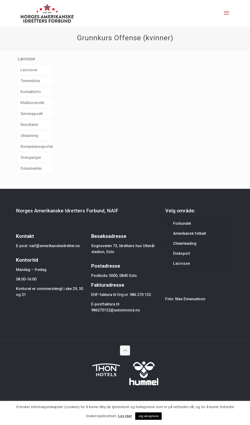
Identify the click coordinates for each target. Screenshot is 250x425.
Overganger (30, 157)
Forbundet (182, 223)
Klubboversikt (32, 102)
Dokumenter (31, 168)
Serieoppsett (31, 113)
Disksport (181, 253)
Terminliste (30, 81)
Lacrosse (28, 70)
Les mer (125, 416)
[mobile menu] (226, 13)
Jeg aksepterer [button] (148, 416)
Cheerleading (184, 243)
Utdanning (29, 135)
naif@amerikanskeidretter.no (54, 246)
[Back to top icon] (125, 350)
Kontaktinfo (30, 92)
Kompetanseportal (36, 146)
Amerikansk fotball (189, 233)
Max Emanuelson (190, 299)
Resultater (29, 124)
